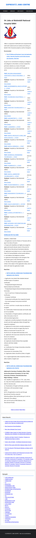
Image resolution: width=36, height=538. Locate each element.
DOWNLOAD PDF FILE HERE (11, 235)
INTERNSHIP (8, 490)
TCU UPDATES (8, 513)
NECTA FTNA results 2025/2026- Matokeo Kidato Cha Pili (18, 445)
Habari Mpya (22, 409)
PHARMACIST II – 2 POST (12, 165)
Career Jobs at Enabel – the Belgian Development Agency (18, 442)
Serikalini (12, 11)
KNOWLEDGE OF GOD (10, 500)
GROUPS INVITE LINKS (10, 487)
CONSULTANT (8, 481)
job (5, 495)
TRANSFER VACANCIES (10, 517)
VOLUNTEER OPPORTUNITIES (12, 522)
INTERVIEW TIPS (9, 494)
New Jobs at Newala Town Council (13, 429)
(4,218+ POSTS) (15, 275)
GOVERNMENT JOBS (10, 485)
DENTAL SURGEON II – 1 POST (14, 146)
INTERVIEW (7, 492)
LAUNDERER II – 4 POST (12, 127)
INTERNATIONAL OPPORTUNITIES (13, 489)
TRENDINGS (8, 518)
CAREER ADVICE (9, 479)
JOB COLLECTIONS (9, 497)
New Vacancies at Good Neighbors (13, 426)
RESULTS (7, 507)
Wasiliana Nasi (29, 11)
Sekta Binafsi (20, 11)
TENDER (7, 515)
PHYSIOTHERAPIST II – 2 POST (14, 184)
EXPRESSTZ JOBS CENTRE (18, 4)
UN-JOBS (7, 520)
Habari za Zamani (15, 409)
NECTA (6, 505)
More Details (7, 84)
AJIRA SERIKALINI (9, 477)
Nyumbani (5, 11)
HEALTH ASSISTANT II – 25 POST (14, 204)
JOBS (6, 499)
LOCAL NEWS (8, 504)
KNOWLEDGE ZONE (9, 502)
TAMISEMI (7, 512)
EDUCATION (8, 484)
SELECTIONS (8, 510)
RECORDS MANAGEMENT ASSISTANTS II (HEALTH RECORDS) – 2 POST (14, 75)
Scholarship (7, 509)
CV (5, 482)
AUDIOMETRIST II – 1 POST (13, 118)
